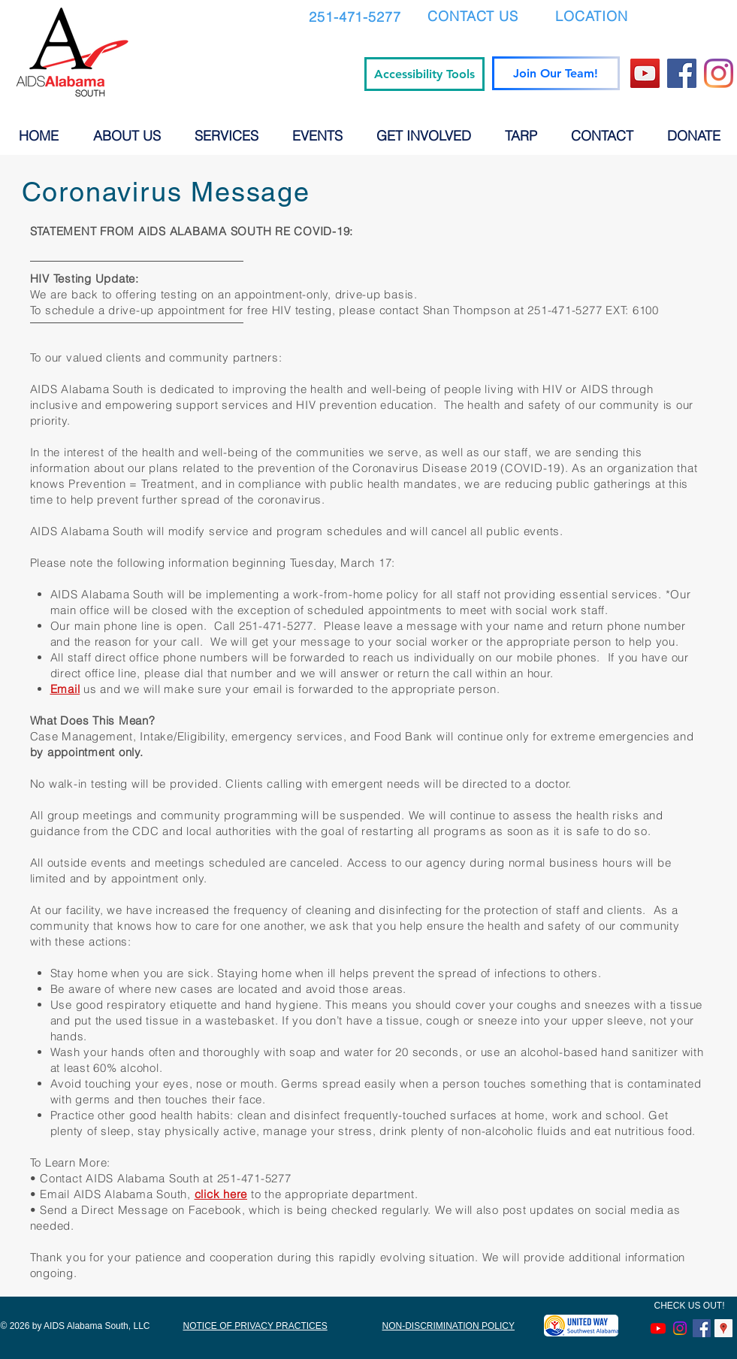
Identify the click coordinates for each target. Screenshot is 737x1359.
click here (221, 1194)
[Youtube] (658, 1328)
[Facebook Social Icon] (702, 1328)
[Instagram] (718, 73)
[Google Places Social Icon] (723, 1328)
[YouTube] (645, 73)
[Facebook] (681, 73)
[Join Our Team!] (556, 73)
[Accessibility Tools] (424, 74)
